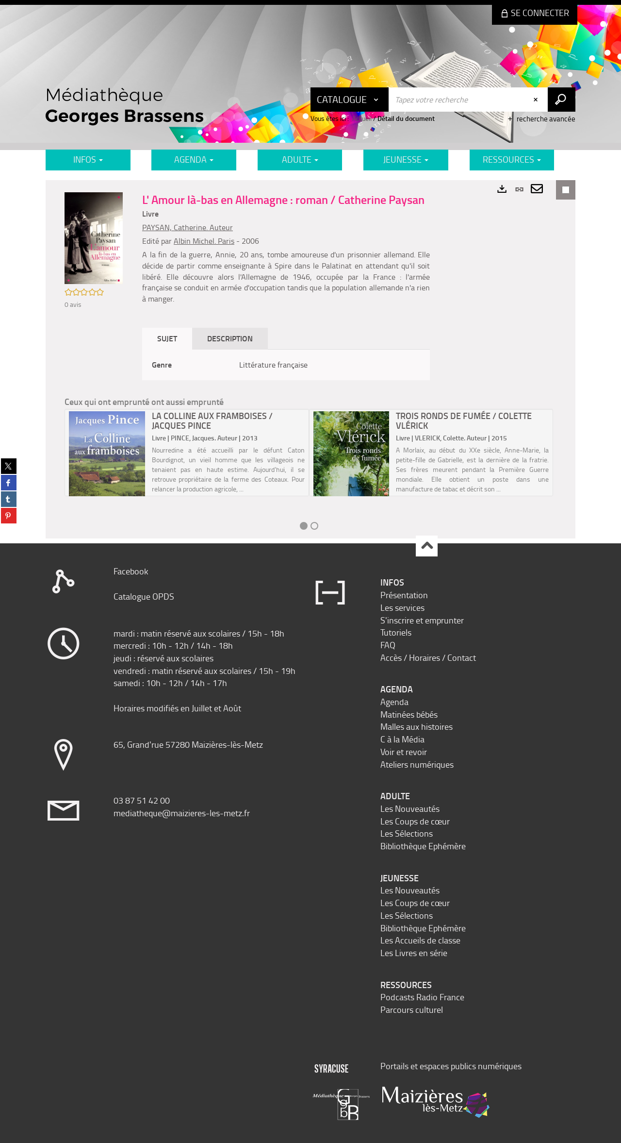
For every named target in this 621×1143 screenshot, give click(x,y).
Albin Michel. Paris (204, 240)
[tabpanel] (286, 364)
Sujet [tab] (167, 338)
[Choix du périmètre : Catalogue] (349, 99)
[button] (94, 237)
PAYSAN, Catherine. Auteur (187, 227)
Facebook (131, 571)
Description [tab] (230, 338)
